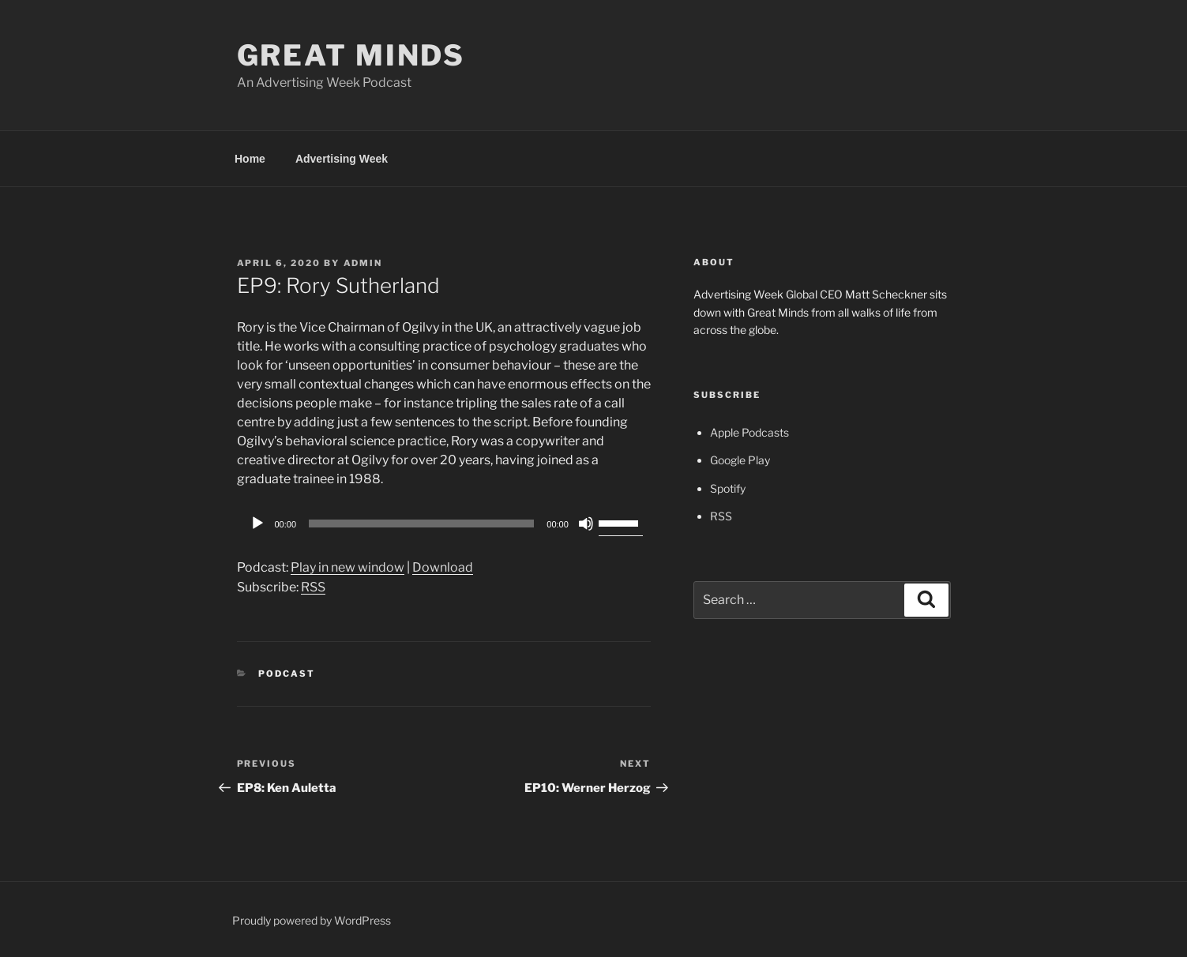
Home (250, 158)
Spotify (728, 488)
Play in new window (347, 567)
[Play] (257, 523)
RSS (313, 587)
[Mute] (586, 523)
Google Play (740, 460)
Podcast (286, 673)
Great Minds (351, 55)
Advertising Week (341, 158)
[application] (444, 523)
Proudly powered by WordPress (311, 920)
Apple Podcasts (749, 432)
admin (363, 262)
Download (442, 567)
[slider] (421, 523)
